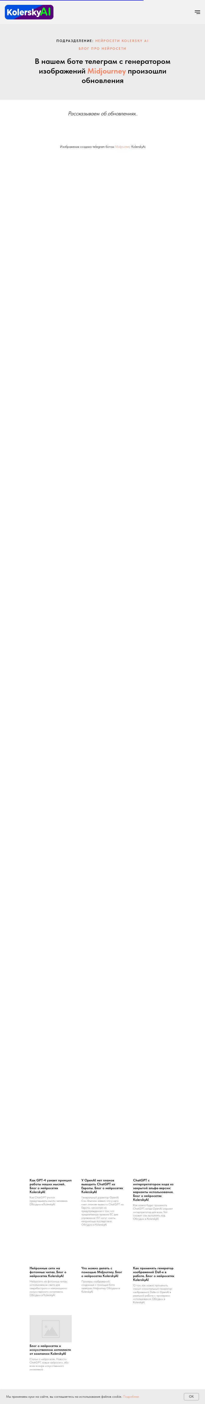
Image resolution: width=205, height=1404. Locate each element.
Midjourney (106, 70)
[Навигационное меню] (197, 12)
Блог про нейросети (103, 48)
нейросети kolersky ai (122, 41)
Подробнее (131, 1396)
